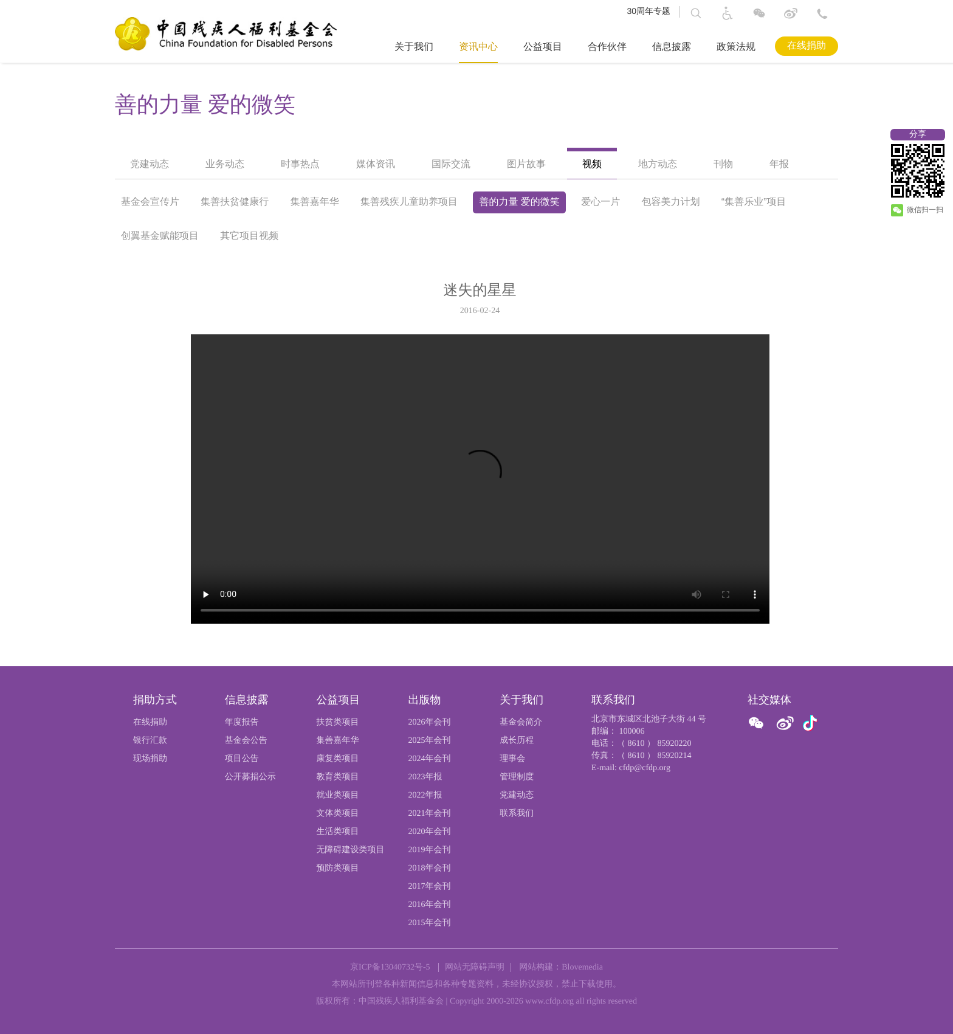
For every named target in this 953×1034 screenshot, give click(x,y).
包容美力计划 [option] (671, 202)
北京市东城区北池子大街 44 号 (648, 719)
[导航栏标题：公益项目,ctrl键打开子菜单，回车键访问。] (540, 47)
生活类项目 (338, 831)
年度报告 (242, 722)
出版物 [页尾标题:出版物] (424, 700)
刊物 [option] (723, 164)
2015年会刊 (429, 923)
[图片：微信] (810, 723)
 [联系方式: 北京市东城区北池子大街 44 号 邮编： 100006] (822, 13)
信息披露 (671, 47)
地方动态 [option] (657, 164)
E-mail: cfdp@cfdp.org (630, 768)
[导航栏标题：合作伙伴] (605, 47)
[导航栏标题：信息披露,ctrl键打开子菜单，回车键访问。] (669, 47)
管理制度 (517, 777)
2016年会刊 (429, 904)
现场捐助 (150, 758)
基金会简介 (521, 722)
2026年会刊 (429, 722)
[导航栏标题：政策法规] (733, 47)
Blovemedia (582, 967)
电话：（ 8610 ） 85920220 (641, 743)
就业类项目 (338, 795)
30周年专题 (648, 11)
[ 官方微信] (758, 723)
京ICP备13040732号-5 (390, 967)
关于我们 (413, 47)
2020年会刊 (429, 831)
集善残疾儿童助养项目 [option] (409, 202)
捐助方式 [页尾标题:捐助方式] (155, 700)
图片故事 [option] (526, 164)
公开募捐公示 (250, 777)
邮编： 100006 (618, 731)
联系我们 (517, 813)
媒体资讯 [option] (375, 164)
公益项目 (542, 47)
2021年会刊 (429, 813)
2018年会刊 (429, 868)
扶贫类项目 (338, 722)
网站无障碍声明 (474, 967)
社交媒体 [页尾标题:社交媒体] (769, 700)
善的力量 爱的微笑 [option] (205, 104)
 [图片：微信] (759, 13)
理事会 (512, 758)
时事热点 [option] (300, 164)
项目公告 (242, 758)
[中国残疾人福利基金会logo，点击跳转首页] (226, 33)
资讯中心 (478, 47)
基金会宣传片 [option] (150, 202)
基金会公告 (246, 740)
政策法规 (736, 47)
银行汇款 (150, 740)
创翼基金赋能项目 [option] (160, 236)
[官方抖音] (810, 723)
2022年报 (425, 795)
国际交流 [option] (451, 164)
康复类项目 (338, 758)
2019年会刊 (429, 850)
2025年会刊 (429, 740)
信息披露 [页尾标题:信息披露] (247, 700)
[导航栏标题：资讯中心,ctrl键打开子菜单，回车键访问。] (476, 47)
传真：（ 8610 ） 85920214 (641, 755)
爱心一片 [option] (600, 202)
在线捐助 (806, 46)
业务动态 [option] (224, 164)
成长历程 (517, 740)
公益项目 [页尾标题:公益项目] (338, 700)
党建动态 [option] (149, 164)
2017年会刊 (429, 886)
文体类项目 (338, 813)
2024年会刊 (429, 758)
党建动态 (517, 795)
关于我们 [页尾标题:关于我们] (521, 700)
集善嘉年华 (338, 740)
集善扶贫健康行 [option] (235, 202)
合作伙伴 (607, 47)
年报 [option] (779, 164)
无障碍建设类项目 (351, 850)
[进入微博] (790, 16)
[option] (476, 452)
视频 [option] (592, 164)
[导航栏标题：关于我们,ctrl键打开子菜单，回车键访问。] (411, 47)
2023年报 (425, 777)
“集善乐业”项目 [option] (753, 202)
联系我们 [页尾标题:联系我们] (613, 700)
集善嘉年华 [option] (315, 202)
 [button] (696, 13)
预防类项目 (338, 868)
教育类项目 (338, 777)
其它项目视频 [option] (249, 236)
